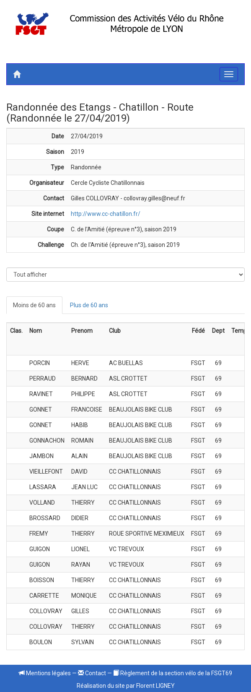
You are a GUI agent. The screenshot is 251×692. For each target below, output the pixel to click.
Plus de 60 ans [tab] (89, 305)
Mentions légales (45, 673)
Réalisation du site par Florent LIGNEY (126, 685)
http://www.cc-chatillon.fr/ (105, 213)
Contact (92, 673)
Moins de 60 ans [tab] (34, 305)
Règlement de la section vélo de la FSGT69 (172, 673)
